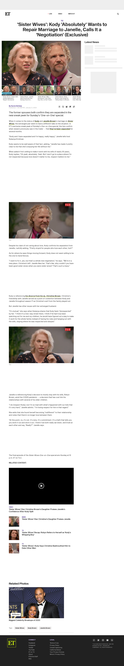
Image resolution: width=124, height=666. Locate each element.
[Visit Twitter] (98, 640)
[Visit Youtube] (107, 640)
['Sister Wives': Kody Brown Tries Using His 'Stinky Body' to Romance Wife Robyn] (62, 94)
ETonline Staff (33, 657)
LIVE (50, 14)
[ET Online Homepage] (7, 14)
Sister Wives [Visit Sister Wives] (19, 628)
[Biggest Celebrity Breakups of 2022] (41, 602)
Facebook (32, 643)
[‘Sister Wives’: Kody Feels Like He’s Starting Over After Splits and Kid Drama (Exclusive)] (80, 94)
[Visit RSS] (111, 640)
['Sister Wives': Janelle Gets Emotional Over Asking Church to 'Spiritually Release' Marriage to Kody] (27, 94)
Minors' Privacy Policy (57, 654)
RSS (30, 659)
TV (62, 20)
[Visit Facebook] (93, 640)
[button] (41, 486)
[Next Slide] (80, 90)
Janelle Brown (49, 121)
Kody (37, 121)
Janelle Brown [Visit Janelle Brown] (45, 628)
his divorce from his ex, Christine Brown (43, 296)
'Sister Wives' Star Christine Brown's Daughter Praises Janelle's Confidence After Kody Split (37, 510)
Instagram (32, 645)
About (31, 654)
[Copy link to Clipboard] (73, 107)
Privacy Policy (54, 645)
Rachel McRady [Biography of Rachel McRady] (16, 106)
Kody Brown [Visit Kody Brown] (32, 628)
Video (60, 14)
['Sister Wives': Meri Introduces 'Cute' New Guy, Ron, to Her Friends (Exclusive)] (45, 94)
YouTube (31, 650)
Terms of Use (54, 643)
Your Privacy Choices (57, 652)
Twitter (31, 648)
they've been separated (60, 129)
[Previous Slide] (1, 90)
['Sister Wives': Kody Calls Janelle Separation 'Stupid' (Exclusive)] (10, 94)
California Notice (55, 650)
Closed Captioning (56, 648)
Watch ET (71, 14)
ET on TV (32, 652)
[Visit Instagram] (102, 640)
